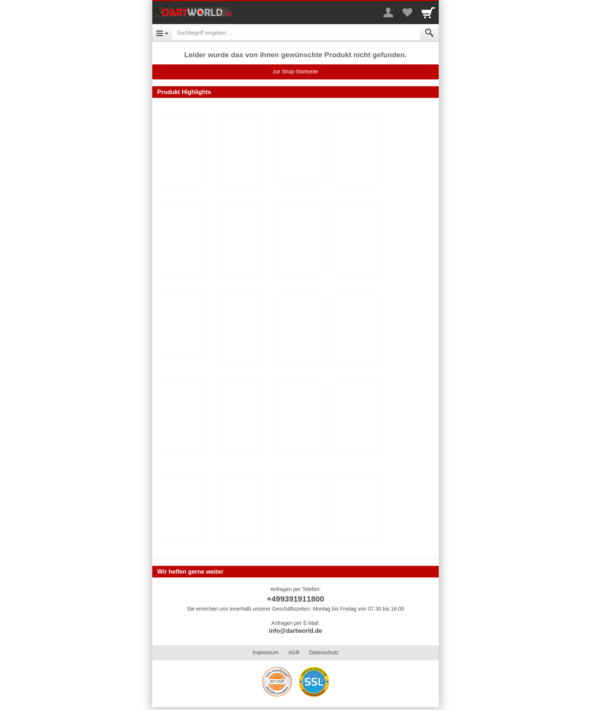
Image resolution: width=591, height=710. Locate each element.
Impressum (266, 652)
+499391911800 (295, 598)
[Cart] (428, 12)
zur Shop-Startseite (295, 72)
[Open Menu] (162, 33)
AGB (294, 652)
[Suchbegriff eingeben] (296, 33)
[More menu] (388, 12)
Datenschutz (323, 652)
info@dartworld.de (295, 631)
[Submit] (429, 33)
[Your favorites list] (407, 12)
